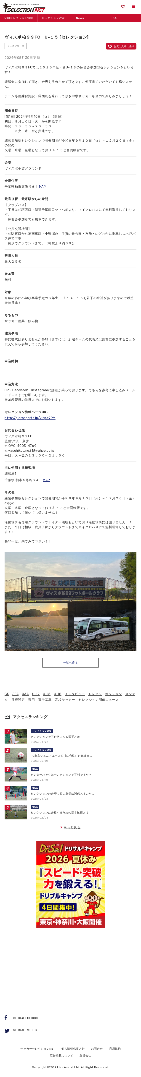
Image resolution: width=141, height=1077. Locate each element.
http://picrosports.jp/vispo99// (30, 418)
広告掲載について (61, 1055)
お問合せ (97, 1048)
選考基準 (45, 700)
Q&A (25, 694)
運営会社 (85, 1055)
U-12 (36, 694)
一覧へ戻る (70, 662)
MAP (42, 187)
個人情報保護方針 (73, 1048)
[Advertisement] (70, 963)
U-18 (57, 694)
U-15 (47, 694)
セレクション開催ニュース (98, 700)
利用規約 (115, 1048)
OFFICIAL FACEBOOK (26, 1018)
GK (7, 694)
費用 (31, 700)
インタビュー (75, 694)
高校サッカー (65, 700)
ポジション (113, 694)
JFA (15, 694)
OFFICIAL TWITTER (25, 1030)
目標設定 (18, 700)
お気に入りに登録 (124, 46)
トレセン (95, 694)
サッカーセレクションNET (37, 1048)
